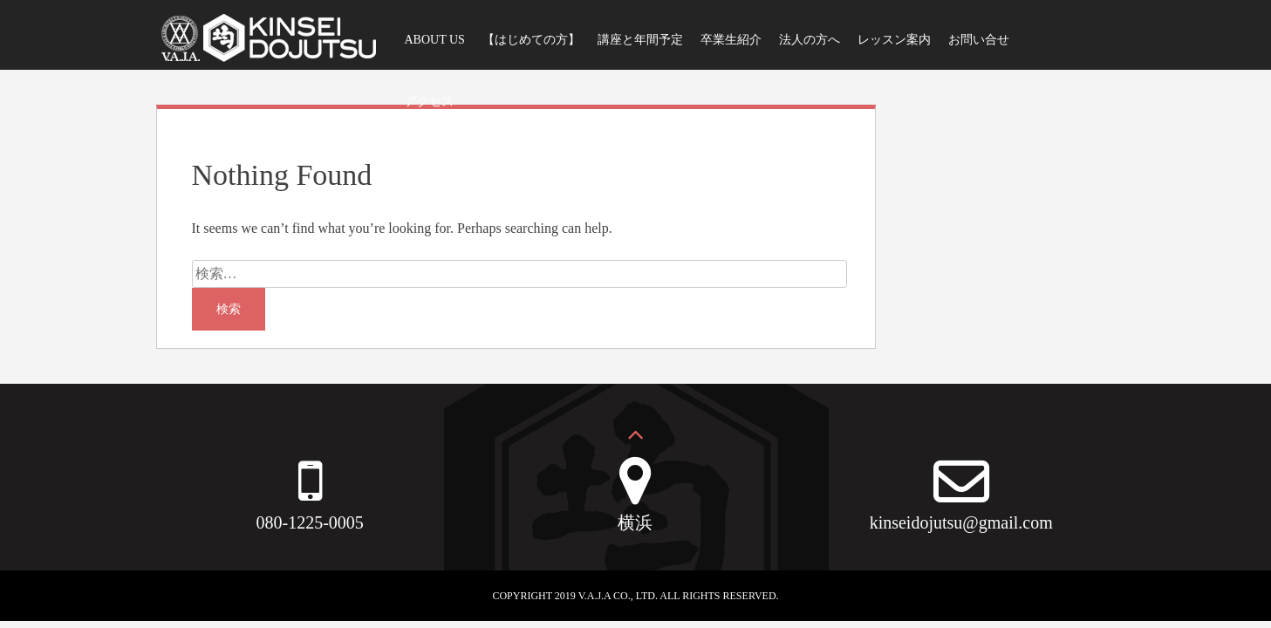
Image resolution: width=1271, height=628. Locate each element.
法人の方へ (809, 39)
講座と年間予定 (640, 39)
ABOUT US (435, 39)
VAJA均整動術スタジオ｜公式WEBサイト (267, 43)
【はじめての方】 (531, 39)
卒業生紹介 (731, 39)
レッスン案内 (894, 39)
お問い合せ (978, 39)
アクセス (429, 101)
